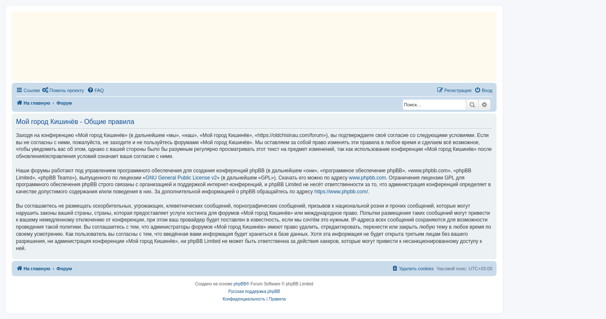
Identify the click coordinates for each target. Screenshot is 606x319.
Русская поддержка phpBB (254, 291)
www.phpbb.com (367, 178)
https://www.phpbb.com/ (341, 192)
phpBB (240, 284)
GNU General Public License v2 (181, 178)
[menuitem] (63, 90)
